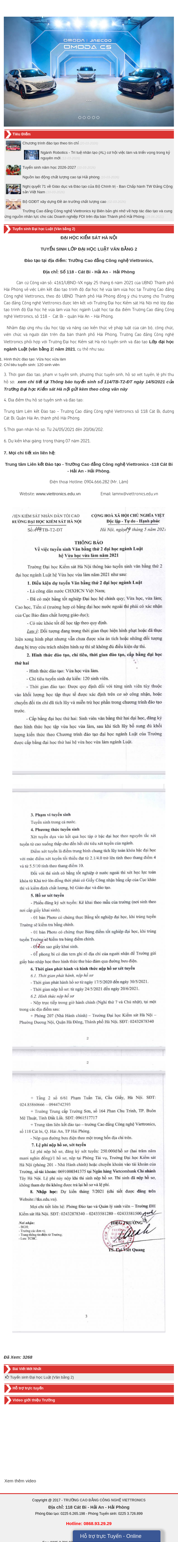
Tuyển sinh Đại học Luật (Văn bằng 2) (39, 1377)
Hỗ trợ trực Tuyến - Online (110, 1536)
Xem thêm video (20, 1480)
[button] (16, 72)
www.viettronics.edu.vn (58, 493)
